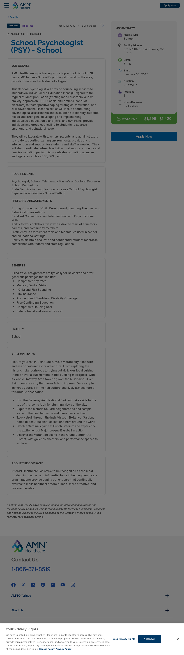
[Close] (178, 639)
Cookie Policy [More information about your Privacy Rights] (47, 649)
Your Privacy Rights (124, 638)
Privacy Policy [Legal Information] (64, 649)
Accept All (149, 638)
